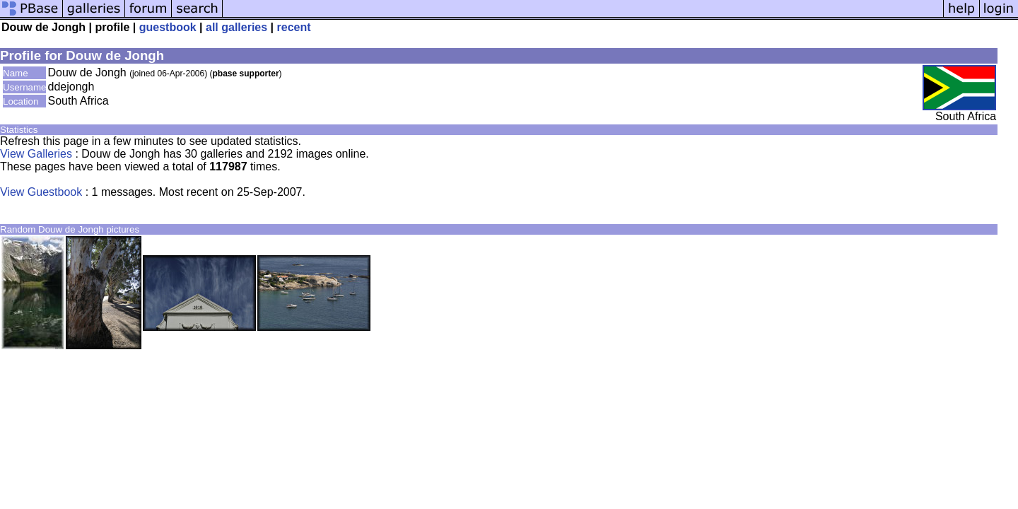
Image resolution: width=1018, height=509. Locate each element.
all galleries (236, 27)
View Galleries (36, 154)
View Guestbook (41, 192)
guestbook (168, 27)
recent (294, 27)
